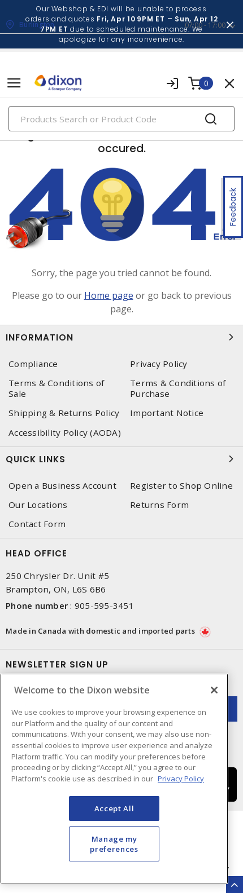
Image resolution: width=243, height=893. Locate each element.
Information (121, 337)
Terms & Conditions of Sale (56, 388)
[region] (114, 778)
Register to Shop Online (181, 485)
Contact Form (37, 524)
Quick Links (121, 459)
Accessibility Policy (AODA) (64, 432)
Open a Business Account (62, 485)
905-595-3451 (104, 605)
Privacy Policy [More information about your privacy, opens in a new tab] (181, 778)
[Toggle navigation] (14, 83)
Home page (108, 295)
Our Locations (37, 504)
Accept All (114, 808)
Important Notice (166, 413)
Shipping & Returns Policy (63, 413)
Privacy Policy (159, 364)
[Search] (121, 118)
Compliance (33, 364)
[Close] (214, 690)
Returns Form (159, 504)
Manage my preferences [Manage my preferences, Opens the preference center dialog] (114, 844)
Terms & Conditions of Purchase (177, 388)
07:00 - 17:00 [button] (205, 25)
